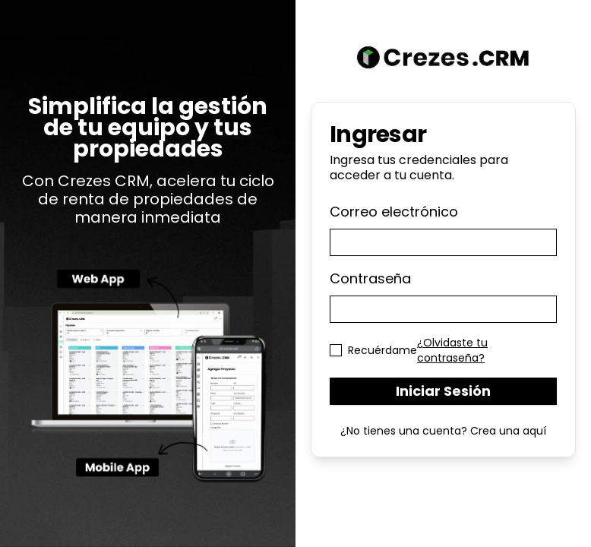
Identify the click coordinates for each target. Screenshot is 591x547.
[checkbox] (336, 350)
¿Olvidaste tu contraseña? (452, 350)
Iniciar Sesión (443, 390)
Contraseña (370, 278)
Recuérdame (382, 350)
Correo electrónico (394, 211)
